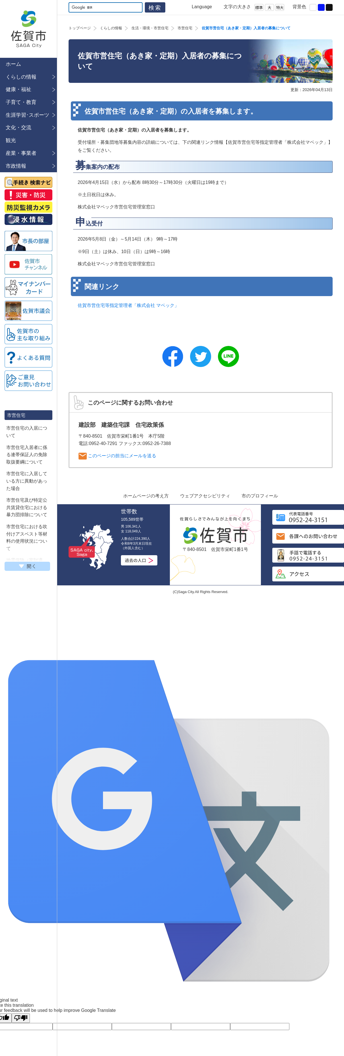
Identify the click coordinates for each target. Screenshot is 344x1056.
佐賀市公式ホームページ (28, 29)
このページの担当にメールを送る (117, 456)
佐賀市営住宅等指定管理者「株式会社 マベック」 (128, 305)
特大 (279, 7)
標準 (258, 7)
